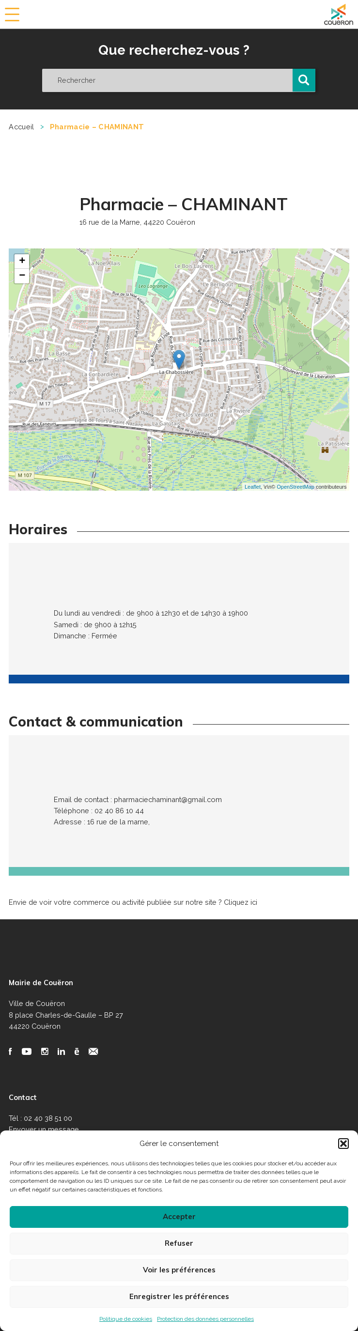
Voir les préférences (179, 1269)
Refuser (179, 1243)
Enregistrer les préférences (179, 1296)
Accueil (21, 127)
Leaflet (253, 487)
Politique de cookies (125, 1319)
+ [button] (22, 261)
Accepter (179, 1216)
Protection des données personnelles (205, 1319)
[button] (343, 1143)
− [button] (22, 276)
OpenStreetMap (295, 487)
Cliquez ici (240, 902)
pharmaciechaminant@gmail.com (168, 799)
